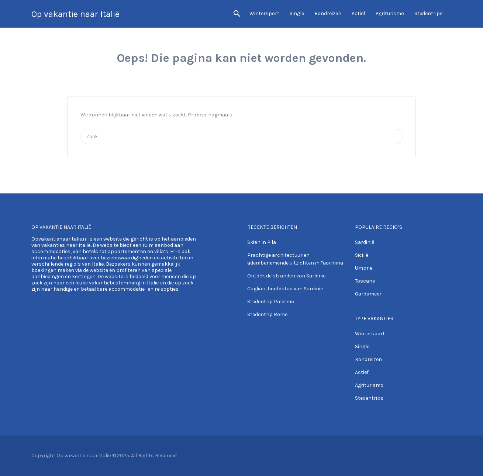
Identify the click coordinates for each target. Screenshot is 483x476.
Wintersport (264, 13)
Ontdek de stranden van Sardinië (286, 276)
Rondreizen (327, 13)
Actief (358, 13)
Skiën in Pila (261, 242)
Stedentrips (428, 13)
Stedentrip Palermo (270, 301)
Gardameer (368, 294)
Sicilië (362, 255)
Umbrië (364, 268)
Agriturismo (390, 13)
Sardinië (365, 242)
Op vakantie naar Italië (75, 14)
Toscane (365, 281)
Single (297, 13)
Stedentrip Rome (267, 314)
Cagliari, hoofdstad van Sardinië (285, 289)
